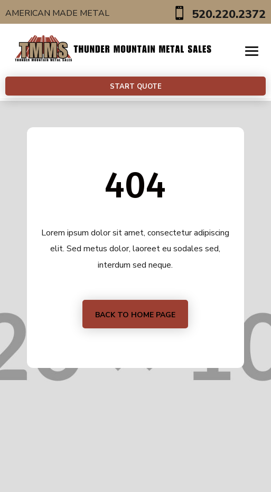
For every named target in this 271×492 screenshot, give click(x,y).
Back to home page (135, 315)
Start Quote (136, 86)
